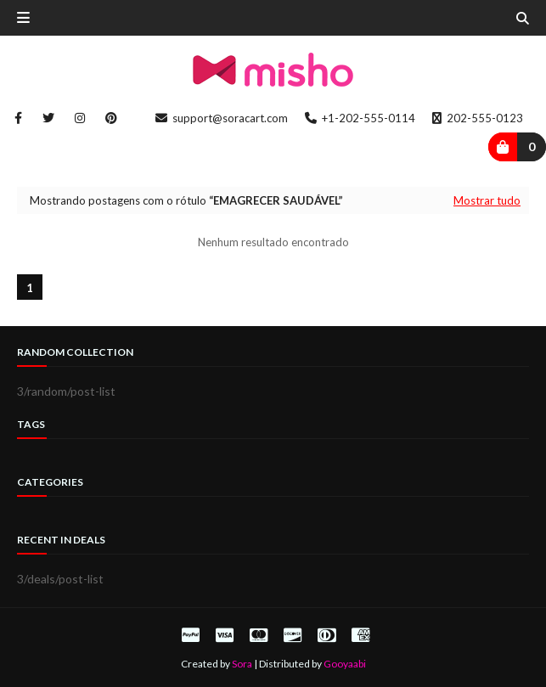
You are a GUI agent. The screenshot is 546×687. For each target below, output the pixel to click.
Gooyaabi (345, 663)
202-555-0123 (477, 118)
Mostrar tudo (487, 200)
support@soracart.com (221, 118)
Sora (242, 663)
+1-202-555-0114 (360, 118)
